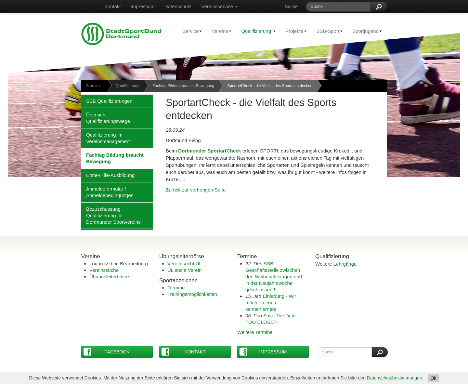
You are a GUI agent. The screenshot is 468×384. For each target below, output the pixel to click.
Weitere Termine (255, 332)
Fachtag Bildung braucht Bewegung (183, 86)
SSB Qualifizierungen (107, 101)
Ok (433, 378)
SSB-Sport (327, 31)
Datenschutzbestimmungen (394, 377)
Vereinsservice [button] (219, 6)
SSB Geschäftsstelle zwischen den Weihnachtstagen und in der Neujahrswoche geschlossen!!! (273, 276)
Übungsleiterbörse (109, 276)
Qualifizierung (258, 31)
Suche (291, 6)
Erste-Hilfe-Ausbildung (108, 175)
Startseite (94, 86)
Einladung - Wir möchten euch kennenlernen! (270, 302)
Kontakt (112, 6)
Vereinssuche (104, 270)
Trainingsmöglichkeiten (192, 294)
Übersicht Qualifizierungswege (105, 118)
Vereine (219, 31)
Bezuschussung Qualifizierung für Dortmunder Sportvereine (111, 215)
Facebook (107, 352)
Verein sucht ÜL (184, 263)
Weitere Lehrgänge (336, 264)
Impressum (143, 6)
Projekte (293, 31)
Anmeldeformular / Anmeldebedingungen (107, 192)
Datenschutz (177, 6)
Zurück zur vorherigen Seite (196, 189)
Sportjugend (364, 31)
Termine (176, 287)
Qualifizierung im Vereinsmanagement (106, 138)
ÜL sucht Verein (184, 270)
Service (189, 31)
